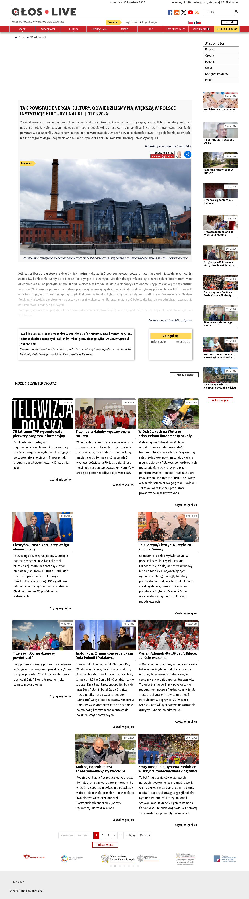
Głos (22, 37)
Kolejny (130, 835)
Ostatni (145, 835)
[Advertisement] (105, 71)
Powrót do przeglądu (184, 375)
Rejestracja (182, 341)
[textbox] (219, 12)
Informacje (158, 341)
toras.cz (37, 891)
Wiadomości (38, 37)
